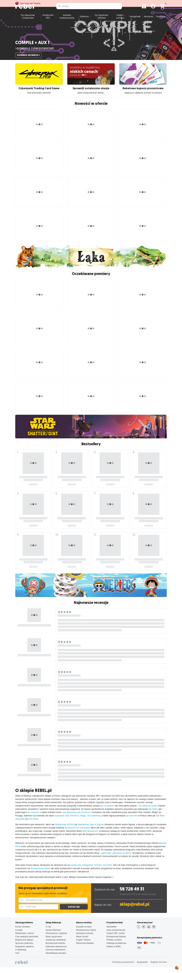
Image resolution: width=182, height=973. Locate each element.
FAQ (17, 958)
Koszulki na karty (84, 932)
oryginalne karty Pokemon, (67, 821)
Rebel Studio (82, 942)
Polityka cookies (114, 945)
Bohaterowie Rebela (55, 949)
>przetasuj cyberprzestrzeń (34, 54)
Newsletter (111, 932)
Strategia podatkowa (116, 949)
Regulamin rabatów (24, 952)
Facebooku (75, 870)
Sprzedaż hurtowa (84, 939)
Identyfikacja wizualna (56, 958)
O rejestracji (20, 955)
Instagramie (87, 870)
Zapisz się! (74, 912)
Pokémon (84, 22)
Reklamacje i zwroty (24, 939)
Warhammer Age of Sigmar (90, 830)
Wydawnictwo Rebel (86, 935)
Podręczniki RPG (48, 22)
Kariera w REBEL (113, 952)
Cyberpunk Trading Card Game (38, 94)
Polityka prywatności (123, 967)
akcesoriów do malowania (77, 833)
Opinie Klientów (53, 935)
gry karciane (131, 821)
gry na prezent (107, 811)
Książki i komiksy (120, 22)
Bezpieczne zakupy (24, 945)
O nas (48, 932)
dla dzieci (153, 814)
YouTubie (107, 870)
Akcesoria (148, 22)
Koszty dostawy (22, 932)
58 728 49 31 (132, 895)
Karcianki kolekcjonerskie (67, 22)
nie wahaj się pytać (148, 811)
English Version (83, 945)
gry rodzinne (33, 818)
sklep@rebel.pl (134, 910)
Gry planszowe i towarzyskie (28, 22)
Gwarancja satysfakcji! (56, 945)
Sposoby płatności (24, 949)
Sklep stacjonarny (54, 942)
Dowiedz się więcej (28, 60)
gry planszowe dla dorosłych (77, 818)
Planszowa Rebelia (85, 949)
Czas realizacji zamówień (26, 942)
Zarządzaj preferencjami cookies (176, 967)
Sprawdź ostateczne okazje (91, 94)
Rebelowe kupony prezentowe (143, 94)
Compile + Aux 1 (32, 48)
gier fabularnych (90, 836)
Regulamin (142, 967)
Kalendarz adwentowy (56, 952)
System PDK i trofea (115, 939)
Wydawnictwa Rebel (40, 874)
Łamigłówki (135, 22)
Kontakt (18, 935)
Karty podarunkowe (115, 935)
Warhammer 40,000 (64, 830)
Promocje (160, 22)
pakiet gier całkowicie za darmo (116, 858)
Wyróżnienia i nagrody (56, 939)
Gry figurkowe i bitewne (101, 22)
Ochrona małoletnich (56, 955)
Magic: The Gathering (90, 821)
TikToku (97, 870)
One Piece (33, 824)
